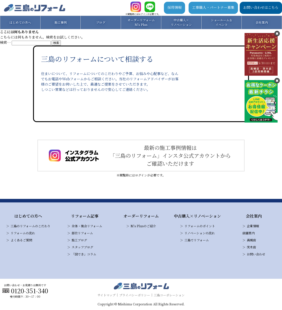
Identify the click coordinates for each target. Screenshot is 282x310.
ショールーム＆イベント (221, 22)
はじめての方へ (20, 22)
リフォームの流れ (23, 233)
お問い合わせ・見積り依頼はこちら (111, 106)
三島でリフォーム (196, 240)
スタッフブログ (82, 247)
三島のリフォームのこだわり (30, 226)
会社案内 (262, 22)
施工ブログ (79, 240)
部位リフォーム (82, 233)
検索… (5, 42)
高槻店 (251, 240)
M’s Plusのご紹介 (143, 226)
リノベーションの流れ (199, 233)
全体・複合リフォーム (87, 226)
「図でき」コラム (84, 254)
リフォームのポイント (199, 226)
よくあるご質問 (21, 240)
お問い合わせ (256, 254)
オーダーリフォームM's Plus (141, 22)
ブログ (100, 22)
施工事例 (60, 22)
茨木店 (251, 247)
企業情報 (253, 226)
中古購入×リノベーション (181, 22)
